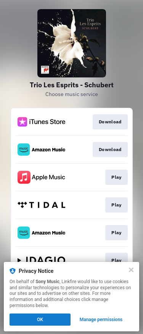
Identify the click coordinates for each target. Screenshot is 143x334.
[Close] (131, 270)
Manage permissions (101, 319)
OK (40, 319)
